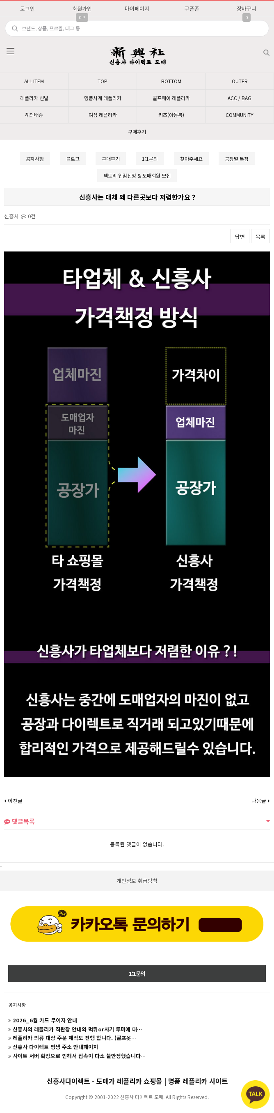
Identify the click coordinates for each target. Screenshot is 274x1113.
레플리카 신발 (34, 97)
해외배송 (34, 114)
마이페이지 (137, 8)
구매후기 (137, 131)
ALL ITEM (34, 81)
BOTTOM (171, 81)
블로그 (73, 158)
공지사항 (17, 1004)
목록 (260, 236)
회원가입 (82, 8)
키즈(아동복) (171, 114)
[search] (137, 28)
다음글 (260, 800)
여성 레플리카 (103, 114)
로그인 (27, 8)
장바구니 (246, 8)
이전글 (13, 800)
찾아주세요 (191, 158)
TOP (102, 81)
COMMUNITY (239, 114)
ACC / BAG (239, 97)
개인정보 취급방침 (137, 880)
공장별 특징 (237, 158)
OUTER (240, 81)
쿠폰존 (192, 8)
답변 (240, 236)
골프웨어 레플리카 (171, 97)
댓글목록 (19, 821)
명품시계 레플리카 (102, 97)
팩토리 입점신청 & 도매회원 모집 (137, 175)
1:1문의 (150, 158)
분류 (10, 51)
